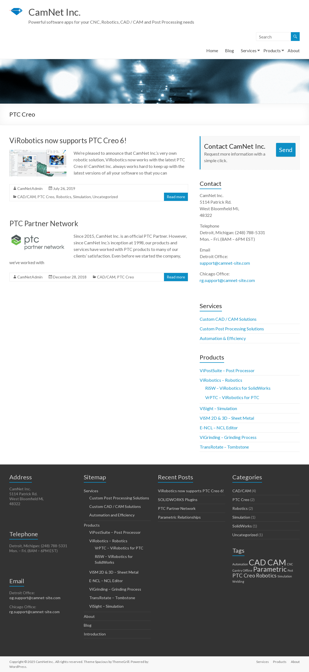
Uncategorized (105, 196)
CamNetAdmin (30, 188)
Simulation (82, 196)
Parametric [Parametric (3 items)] (270, 569)
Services (249, 50)
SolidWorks (242, 526)
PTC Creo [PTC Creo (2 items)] (243, 575)
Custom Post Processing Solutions (232, 328)
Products (272, 50)
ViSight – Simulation (218, 408)
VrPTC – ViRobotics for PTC (232, 397)
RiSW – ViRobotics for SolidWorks (238, 388)
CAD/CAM (26, 196)
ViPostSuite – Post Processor (227, 370)
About (294, 50)
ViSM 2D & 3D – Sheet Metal (227, 418)
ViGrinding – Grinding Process (228, 437)
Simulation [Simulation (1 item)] (284, 576)
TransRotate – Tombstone (224, 446)
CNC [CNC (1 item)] (290, 564)
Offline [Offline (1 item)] (247, 570)
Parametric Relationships (179, 517)
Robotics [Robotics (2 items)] (266, 575)
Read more (176, 196)
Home (212, 50)
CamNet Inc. (55, 12)
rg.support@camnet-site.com (227, 280)
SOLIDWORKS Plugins (177, 499)
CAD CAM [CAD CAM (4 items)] (267, 562)
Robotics (63, 196)
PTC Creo (45, 196)
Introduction (95, 634)
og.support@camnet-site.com (34, 597)
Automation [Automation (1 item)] (240, 564)
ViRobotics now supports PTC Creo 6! (68, 140)
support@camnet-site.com (225, 263)
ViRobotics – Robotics (221, 380)
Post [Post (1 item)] (290, 570)
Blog (229, 50)
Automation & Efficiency (223, 338)
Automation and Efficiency (112, 515)
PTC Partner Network (43, 223)
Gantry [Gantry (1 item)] (237, 570)
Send (286, 149)
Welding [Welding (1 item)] (238, 581)
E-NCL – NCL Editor (219, 427)
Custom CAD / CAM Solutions (228, 319)
